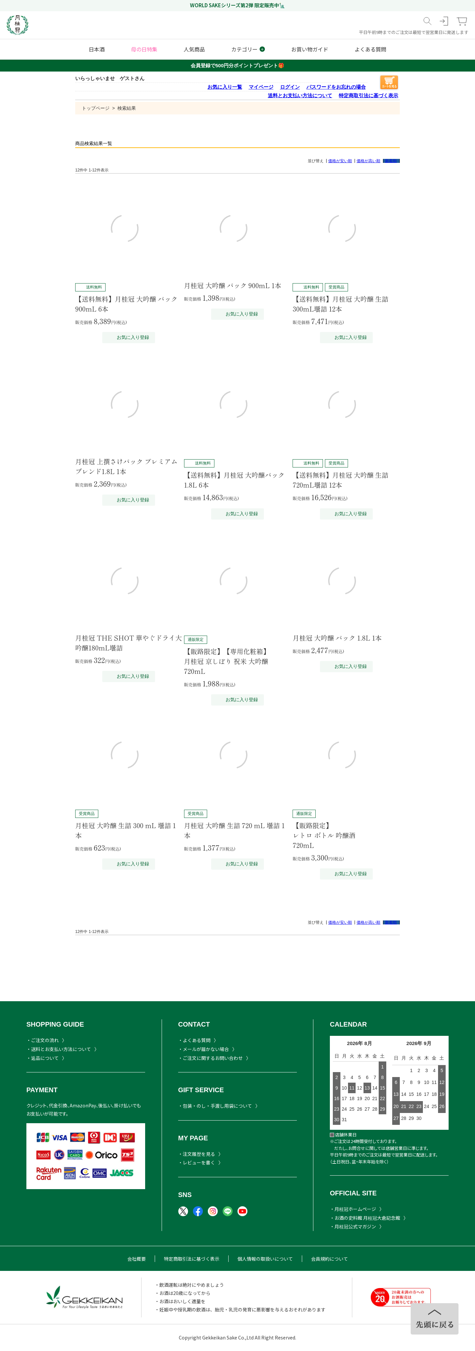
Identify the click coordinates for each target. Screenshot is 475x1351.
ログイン (290, 87)
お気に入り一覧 (224, 87)
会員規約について (329, 1258)
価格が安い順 (340, 161)
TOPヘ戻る (435, 1319)
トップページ (96, 108)
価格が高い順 (368, 161)
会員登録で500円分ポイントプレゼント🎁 (237, 65)
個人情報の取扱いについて (265, 1258)
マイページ (261, 87)
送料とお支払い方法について (300, 95)
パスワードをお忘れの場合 (336, 87)
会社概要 (136, 1258)
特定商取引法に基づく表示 (368, 95)
